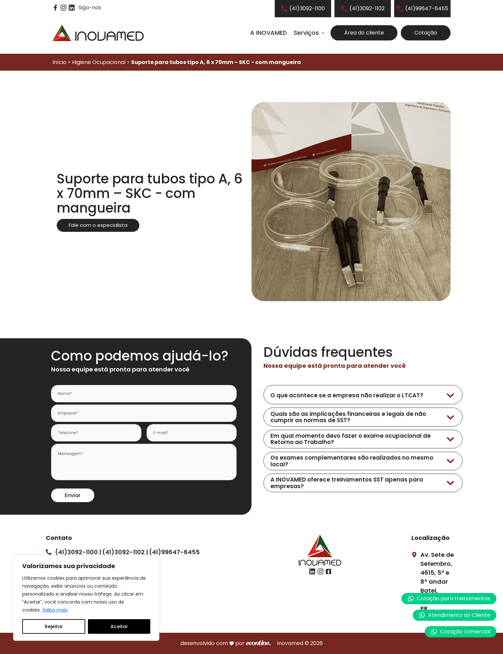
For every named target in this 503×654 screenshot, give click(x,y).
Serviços (306, 33)
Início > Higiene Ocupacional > (176, 62)
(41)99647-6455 (174, 552)
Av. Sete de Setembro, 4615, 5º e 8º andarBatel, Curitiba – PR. (437, 582)
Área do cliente (364, 32)
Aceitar (119, 626)
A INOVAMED (268, 33)
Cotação (425, 32)
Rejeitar (54, 626)
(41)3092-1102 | (125, 552)
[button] (454, 615)
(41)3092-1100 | (78, 552)
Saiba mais (55, 610)
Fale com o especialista (98, 225)
